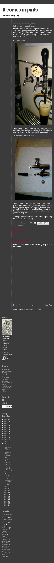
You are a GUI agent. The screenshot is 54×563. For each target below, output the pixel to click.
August (8, 459)
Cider (3, 524)
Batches (4, 518)
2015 (6, 441)
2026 (6, 419)
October (8, 455)
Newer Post (17, 305)
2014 (6, 444)
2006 (6, 501)
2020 (6, 431)
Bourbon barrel (7, 519)
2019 (6, 433)
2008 (6, 497)
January (8, 472)
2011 (6, 491)
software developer (5, 353)
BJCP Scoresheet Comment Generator (5, 378)
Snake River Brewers (6, 545)
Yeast (3, 556)
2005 (6, 503)
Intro (3, 536)
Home (33, 305)
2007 (6, 499)
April (7, 468)
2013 (6, 487)
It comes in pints (20, 10)
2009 (6, 495)
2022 (6, 427)
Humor (4, 534)
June (7, 464)
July (7, 462)
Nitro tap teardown (8, 477)
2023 (6, 425)
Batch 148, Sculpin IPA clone (8, 482)
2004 (6, 505)
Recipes (4, 541)
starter (4, 548)
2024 (6, 423)
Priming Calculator (5, 373)
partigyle (4, 539)
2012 (6, 489)
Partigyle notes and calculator (7, 386)
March (8, 470)
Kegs (3, 538)
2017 (6, 437)
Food (3, 529)
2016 (6, 439)
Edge (3, 526)
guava (4, 531)
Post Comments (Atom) (32, 310)
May (7, 466)
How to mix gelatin (5, 390)
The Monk (5, 553)
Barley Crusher (7, 514)
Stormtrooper (6, 549)
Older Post (48, 305)
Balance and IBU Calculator (6, 370)
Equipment (21, 225)
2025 (6, 421)
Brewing (4, 523)
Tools (3, 554)
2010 (6, 493)
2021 (6, 429)
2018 (6, 435)
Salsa (3, 543)
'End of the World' (21, 219)
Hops (3, 533)
